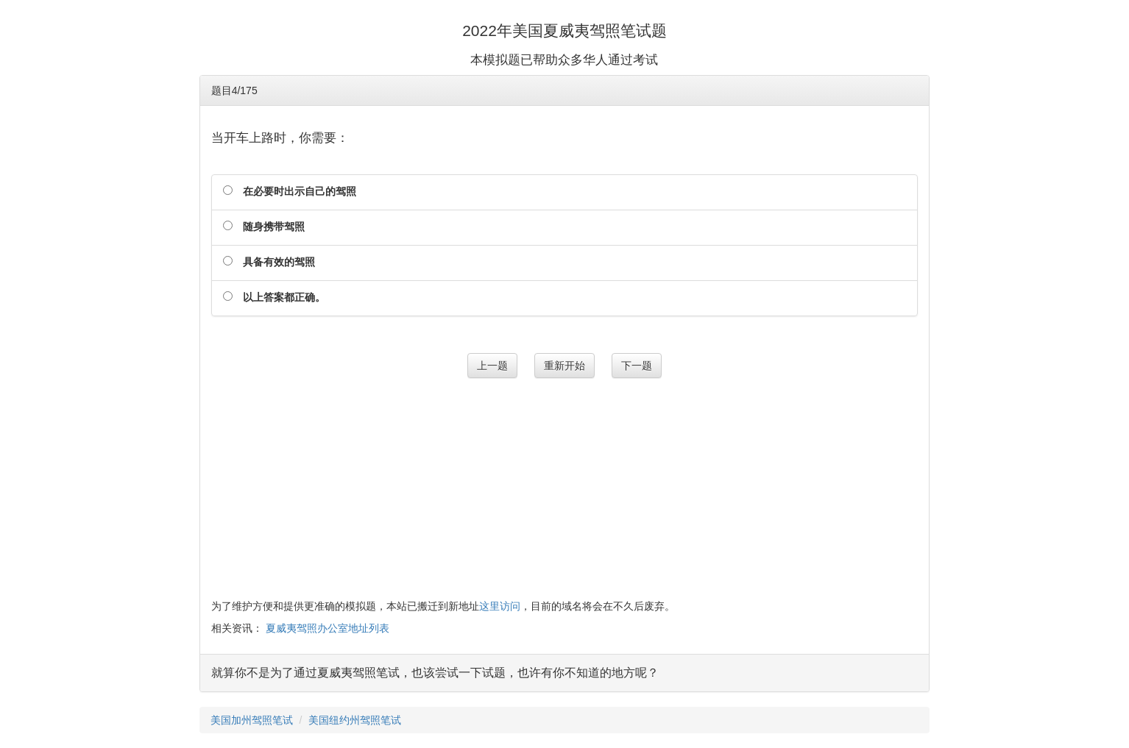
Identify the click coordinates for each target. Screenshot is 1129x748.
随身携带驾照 (274, 226)
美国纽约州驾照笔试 (354, 720)
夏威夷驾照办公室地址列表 (327, 628)
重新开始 (564, 365)
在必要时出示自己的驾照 (299, 191)
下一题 (636, 365)
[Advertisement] (565, 488)
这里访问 (499, 606)
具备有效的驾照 (279, 262)
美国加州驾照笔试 (251, 720)
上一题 (492, 365)
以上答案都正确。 (284, 297)
